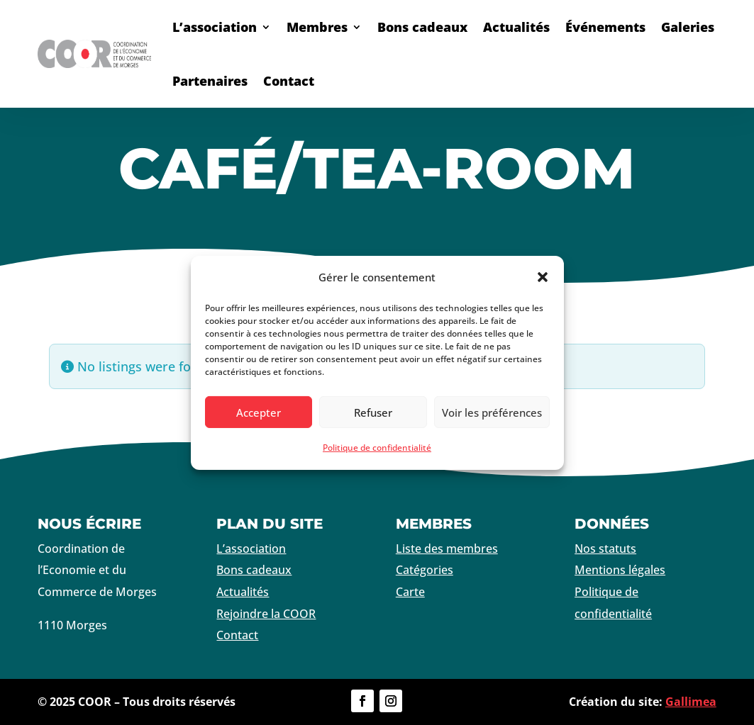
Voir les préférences (492, 412)
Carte (410, 592)
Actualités (516, 26)
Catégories (424, 570)
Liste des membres (447, 548)
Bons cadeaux (422, 26)
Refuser (373, 412)
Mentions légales (620, 570)
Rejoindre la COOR (266, 614)
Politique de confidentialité (377, 448)
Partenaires (210, 80)
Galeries (687, 26)
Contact (288, 80)
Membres (317, 26)
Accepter (258, 412)
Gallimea (690, 701)
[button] (543, 277)
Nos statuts (605, 548)
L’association (214, 26)
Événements (605, 26)
